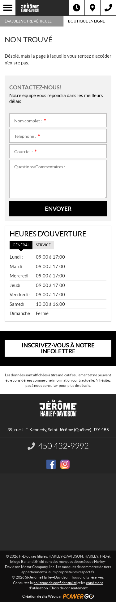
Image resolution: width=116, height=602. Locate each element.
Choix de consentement (68, 588)
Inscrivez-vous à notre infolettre (58, 348)
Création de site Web (39, 596)
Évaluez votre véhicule (28, 21)
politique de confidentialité (55, 583)
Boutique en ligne (86, 21)
